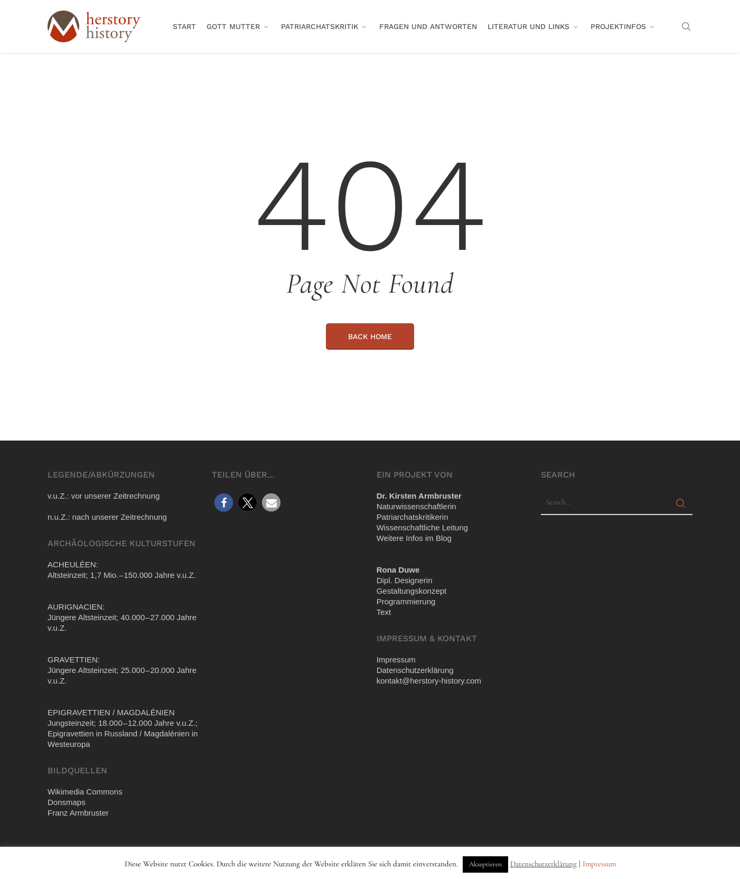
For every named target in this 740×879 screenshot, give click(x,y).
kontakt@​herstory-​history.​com (429, 680)
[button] (223, 502)
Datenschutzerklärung (543, 863)
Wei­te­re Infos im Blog (414, 538)
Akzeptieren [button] (485, 864)
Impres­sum (396, 659)
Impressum (599, 863)
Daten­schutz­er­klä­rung (415, 670)
